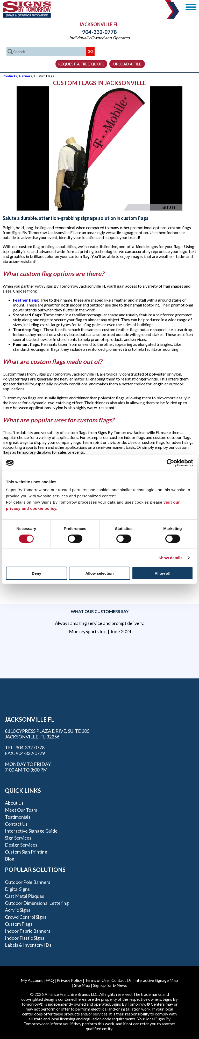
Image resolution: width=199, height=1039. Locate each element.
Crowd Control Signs (25, 917)
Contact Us (16, 824)
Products (10, 76)
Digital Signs (17, 889)
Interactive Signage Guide (31, 831)
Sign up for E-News (110, 985)
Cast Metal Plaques (24, 896)
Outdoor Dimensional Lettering (37, 903)
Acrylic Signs (17, 910)
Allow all (162, 573)
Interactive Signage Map (156, 980)
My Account (32, 980)
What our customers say (100, 611)
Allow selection (99, 573)
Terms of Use (97, 980)
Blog (9, 859)
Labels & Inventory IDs (28, 945)
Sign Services (18, 838)
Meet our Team (21, 810)
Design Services (21, 845)
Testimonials (17, 817)
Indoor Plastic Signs (24, 938)
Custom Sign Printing (26, 852)
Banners (25, 76)
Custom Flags (18, 924)
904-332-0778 (99, 32)
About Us (14, 803)
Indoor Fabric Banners (27, 931)
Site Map (82, 985)
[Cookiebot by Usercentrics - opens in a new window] (170, 463)
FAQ (50, 980)
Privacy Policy (69, 980)
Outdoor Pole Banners (27, 882)
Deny (36, 573)
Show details (171, 557)
